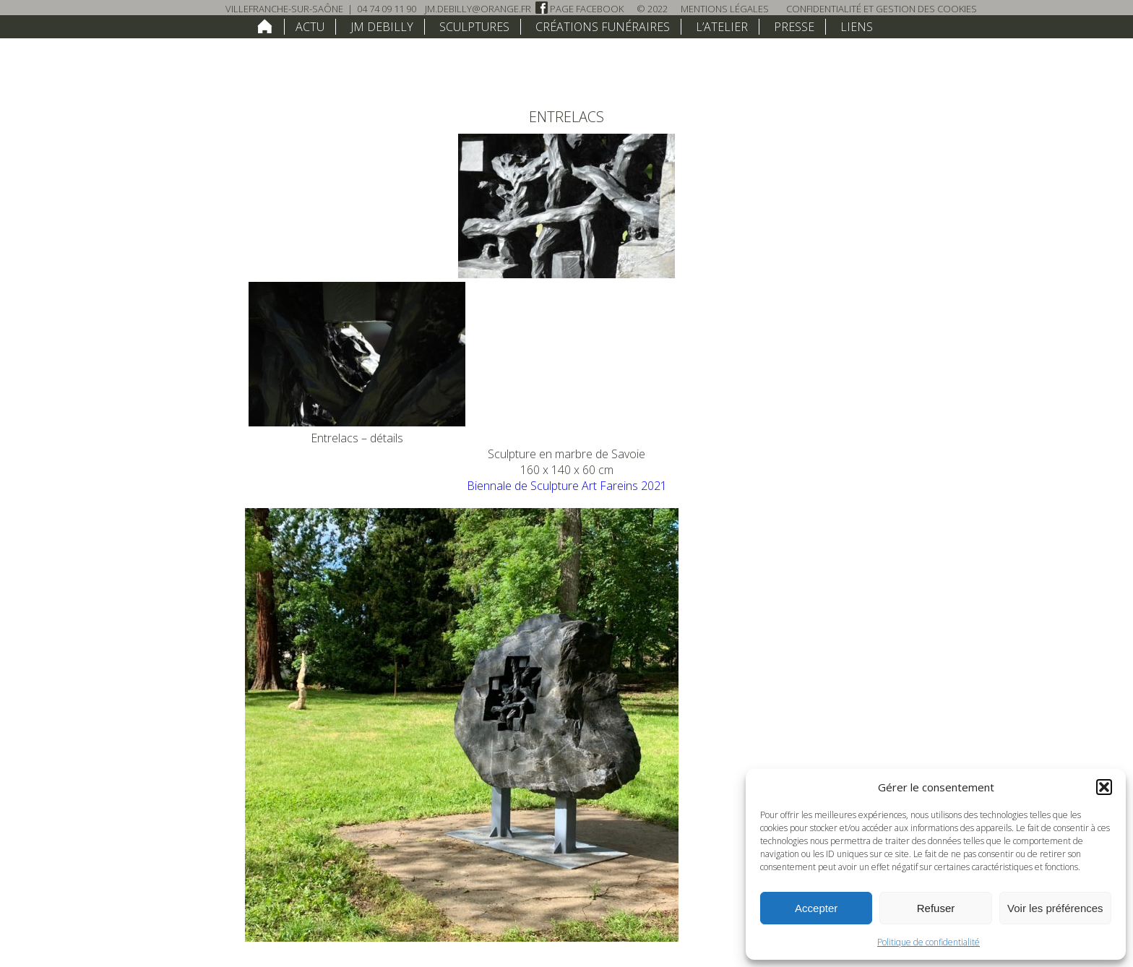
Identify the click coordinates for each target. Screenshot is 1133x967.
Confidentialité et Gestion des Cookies (881, 8)
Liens (856, 27)
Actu (310, 27)
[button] (1104, 787)
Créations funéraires (602, 27)
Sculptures (474, 27)
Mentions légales (725, 8)
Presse (794, 27)
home (265, 26)
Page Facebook (579, 8)
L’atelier (722, 27)
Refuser (936, 908)
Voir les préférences (1055, 908)
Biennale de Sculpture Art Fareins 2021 (567, 486)
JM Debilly (381, 27)
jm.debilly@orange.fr (478, 8)
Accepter (816, 908)
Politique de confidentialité (928, 942)
